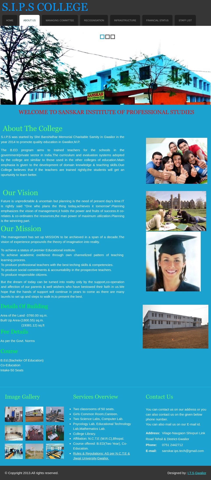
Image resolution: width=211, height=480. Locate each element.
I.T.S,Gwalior (197, 473)
